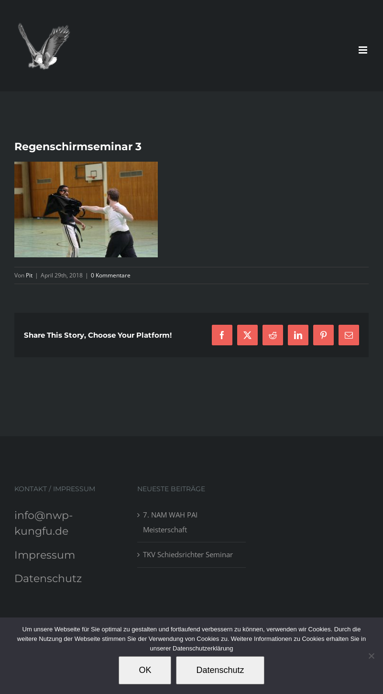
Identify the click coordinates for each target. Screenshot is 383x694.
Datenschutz (48, 578)
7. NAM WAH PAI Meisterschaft (170, 522)
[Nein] (371, 656)
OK (145, 670)
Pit (29, 275)
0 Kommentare (111, 275)
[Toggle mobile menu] (364, 50)
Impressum (44, 555)
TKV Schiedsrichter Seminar (188, 554)
